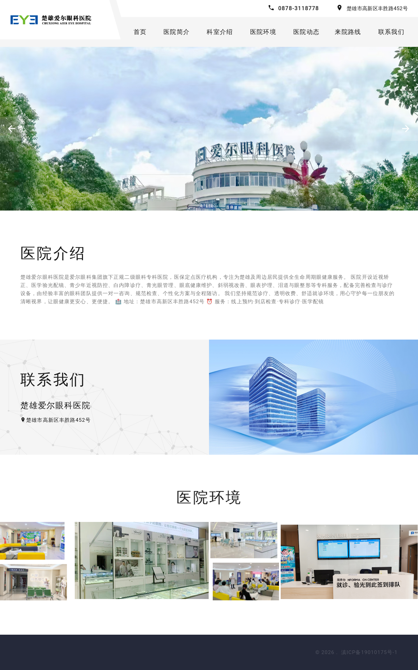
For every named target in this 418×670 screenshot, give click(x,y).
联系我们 (391, 31)
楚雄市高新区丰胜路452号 (377, 8)
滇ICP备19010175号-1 (369, 652)
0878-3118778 (298, 8)
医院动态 (306, 31)
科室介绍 (220, 31)
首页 (140, 31)
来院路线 (348, 31)
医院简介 (176, 31)
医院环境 (263, 31)
